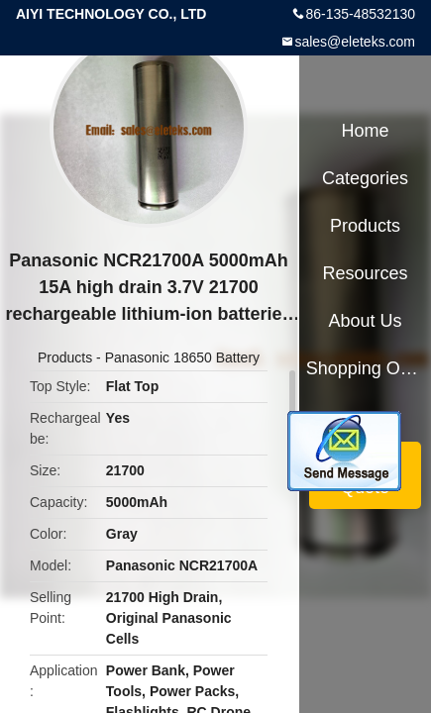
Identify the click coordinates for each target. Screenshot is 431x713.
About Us (365, 321)
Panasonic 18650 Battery (182, 357)
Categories (365, 178)
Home (365, 131)
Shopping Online (365, 368)
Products (65, 357)
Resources (365, 273)
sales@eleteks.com (354, 42)
